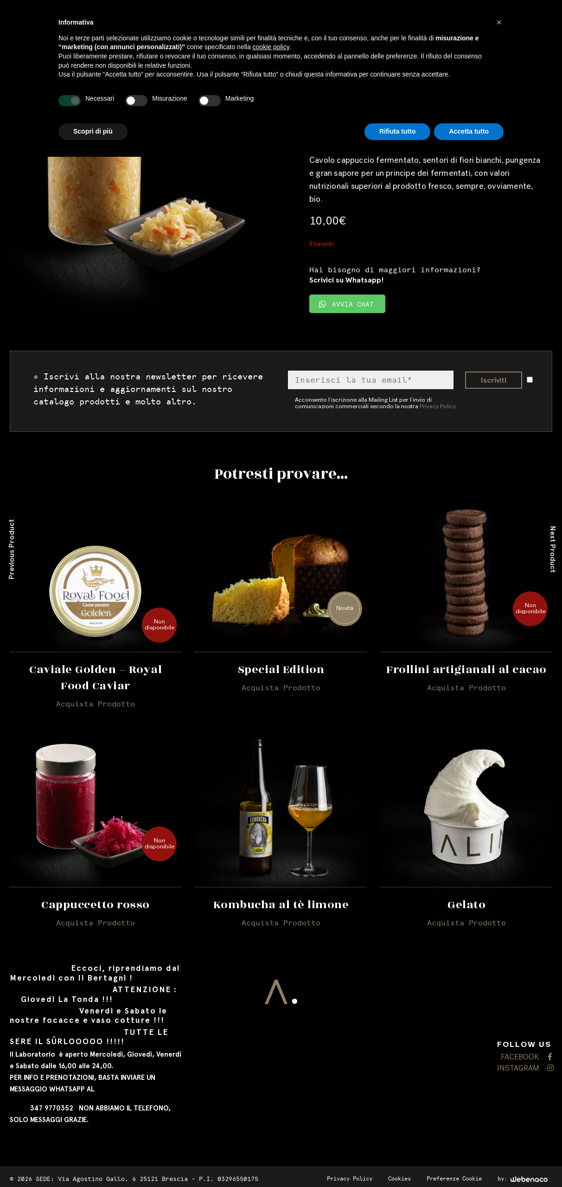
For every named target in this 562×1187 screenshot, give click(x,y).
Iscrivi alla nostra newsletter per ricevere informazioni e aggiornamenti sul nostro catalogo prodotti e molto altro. (148, 389)
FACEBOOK (526, 1055)
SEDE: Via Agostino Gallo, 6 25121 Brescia (112, 1176)
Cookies (399, 1176)
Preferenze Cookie (454, 1176)
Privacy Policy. (438, 407)
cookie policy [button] (271, 47)
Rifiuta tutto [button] (397, 131)
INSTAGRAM (524, 1066)
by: (523, 1176)
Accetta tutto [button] (469, 131)
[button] (499, 22)
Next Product (553, 549)
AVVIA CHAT (346, 304)
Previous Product (11, 549)
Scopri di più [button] (93, 131)
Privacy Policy (349, 1176)
